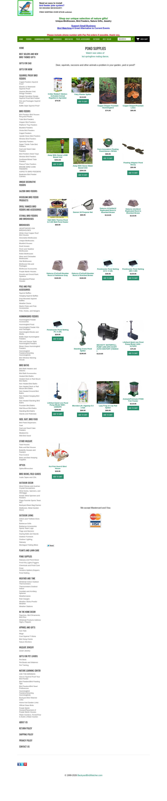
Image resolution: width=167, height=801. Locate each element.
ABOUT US (23, 722)
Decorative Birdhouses (28, 238)
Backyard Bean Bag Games (30, 505)
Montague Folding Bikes (28, 545)
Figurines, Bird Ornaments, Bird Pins (29, 616)
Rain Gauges (24, 599)
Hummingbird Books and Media (29, 333)
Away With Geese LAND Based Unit (58, 156)
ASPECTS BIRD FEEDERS (30, 172)
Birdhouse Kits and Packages (26, 265)
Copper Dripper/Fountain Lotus (133, 107)
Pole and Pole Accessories (25, 288)
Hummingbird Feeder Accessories (27, 321)
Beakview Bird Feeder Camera (27, 175)
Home (21, 39)
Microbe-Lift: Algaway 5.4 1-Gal (82, 407)
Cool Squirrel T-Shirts (27, 636)
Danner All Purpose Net (83, 212)
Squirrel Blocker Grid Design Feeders (27, 92)
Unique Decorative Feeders (27, 183)
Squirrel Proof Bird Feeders (28, 77)
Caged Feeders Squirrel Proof (28, 83)
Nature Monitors (25, 642)
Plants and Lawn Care (29, 550)
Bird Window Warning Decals (27, 359)
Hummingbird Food (26, 324)
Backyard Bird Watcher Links (28, 699)
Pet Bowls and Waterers (28, 662)
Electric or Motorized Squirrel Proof (27, 88)
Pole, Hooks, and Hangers (29, 311)
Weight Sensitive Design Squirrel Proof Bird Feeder (29, 97)
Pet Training (24, 665)
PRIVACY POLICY (25, 740)
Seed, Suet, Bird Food (28, 419)
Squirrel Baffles (25, 293)
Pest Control (24, 455)
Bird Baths (69, 39)
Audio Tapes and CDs (27, 477)
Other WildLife (25, 441)
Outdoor (96, 39)
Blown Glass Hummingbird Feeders (29, 347)
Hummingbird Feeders (42, 39)
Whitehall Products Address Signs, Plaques (30, 621)
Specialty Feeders (26, 142)
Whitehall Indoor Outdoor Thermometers (29, 583)
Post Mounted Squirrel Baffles (28, 300)
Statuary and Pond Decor (29, 560)
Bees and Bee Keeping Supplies (28, 459)
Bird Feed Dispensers (27, 423)
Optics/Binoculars (26, 468)
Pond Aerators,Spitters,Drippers (29, 569)
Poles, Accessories (83, 39)
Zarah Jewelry (24, 651)
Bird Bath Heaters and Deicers (28, 370)
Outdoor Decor (26, 482)
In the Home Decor (27, 611)
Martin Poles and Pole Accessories (27, 307)
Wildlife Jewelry (26, 647)
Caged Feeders (25, 133)
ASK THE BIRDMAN (27, 674)
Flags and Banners (26, 531)
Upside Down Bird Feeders (29, 136)
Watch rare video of (95, 53)
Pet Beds (22, 660)
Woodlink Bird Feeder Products (29, 199)
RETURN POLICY (25, 728)
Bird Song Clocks (26, 639)
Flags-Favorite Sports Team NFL (30, 501)
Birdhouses (57, 39)
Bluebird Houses (25, 243)
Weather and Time (27, 578)
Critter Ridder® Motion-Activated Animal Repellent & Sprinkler (57, 96)
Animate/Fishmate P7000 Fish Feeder (133, 400)
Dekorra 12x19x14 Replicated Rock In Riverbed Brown (133, 211)
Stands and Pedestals (27, 414)
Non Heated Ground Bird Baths (29, 392)
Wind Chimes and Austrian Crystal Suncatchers (29, 487)
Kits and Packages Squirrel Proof (29, 102)
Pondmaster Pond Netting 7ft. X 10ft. (58, 331)
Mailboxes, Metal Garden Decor (29, 509)
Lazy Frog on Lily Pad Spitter (108, 407)
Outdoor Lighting (25, 539)
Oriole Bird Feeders (27, 130)
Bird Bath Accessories (27, 373)
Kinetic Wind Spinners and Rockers (29, 497)
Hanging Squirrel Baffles (28, 296)
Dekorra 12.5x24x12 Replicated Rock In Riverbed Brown (108, 210)
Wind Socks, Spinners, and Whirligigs (29, 492)
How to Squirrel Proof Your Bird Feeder (29, 678)
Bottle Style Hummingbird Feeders (29, 338)
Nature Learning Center (30, 670)
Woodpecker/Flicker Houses (27, 280)
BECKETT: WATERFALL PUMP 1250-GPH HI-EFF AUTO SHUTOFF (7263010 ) (107, 348)
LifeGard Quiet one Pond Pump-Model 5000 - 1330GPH (57, 405)
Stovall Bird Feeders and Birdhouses (28, 217)
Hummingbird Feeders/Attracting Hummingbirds (26, 353)
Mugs (21, 634)
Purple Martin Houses (27, 272)
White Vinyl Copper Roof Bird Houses (29, 234)
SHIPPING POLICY (26, 734)
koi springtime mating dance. (95, 56)
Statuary (22, 542)
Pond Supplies (25, 556)
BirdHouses (24, 225)
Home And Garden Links (28, 703)
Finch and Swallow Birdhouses (26, 250)
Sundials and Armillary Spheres (28, 592)
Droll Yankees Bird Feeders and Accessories (30, 208)
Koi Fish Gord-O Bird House (57, 467)
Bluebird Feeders (26, 128)
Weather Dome (25, 303)
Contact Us (24, 746)
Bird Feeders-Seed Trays (29, 154)
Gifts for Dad (25, 63)
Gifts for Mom (25, 69)
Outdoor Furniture (26, 537)
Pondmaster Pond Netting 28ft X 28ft (133, 270)
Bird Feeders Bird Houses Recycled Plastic (29, 116)
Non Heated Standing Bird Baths (29, 402)
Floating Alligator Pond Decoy (133, 164)
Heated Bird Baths (26, 376)
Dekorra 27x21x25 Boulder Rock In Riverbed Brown (83, 274)
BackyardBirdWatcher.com (90, 775)
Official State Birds (26, 705)
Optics (22, 465)
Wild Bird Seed (25, 436)
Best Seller (107, 39)
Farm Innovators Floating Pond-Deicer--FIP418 (108, 150)
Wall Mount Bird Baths (28, 408)
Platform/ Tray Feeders (28, 125)
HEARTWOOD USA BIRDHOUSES (27, 229)
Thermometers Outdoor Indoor (28, 588)
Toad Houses (24, 445)
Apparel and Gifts (27, 627)
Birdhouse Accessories (28, 269)
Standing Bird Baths (27, 411)
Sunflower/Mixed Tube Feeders (28, 160)
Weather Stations (26, 606)
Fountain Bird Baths (27, 405)
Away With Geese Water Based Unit (83, 167)
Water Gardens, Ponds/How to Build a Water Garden (30, 716)
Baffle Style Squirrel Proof (29, 106)
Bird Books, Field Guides (30, 474)
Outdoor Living (26, 515)
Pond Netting (24, 573)
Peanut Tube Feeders (27, 164)
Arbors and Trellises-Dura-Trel (29, 520)
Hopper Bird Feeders (27, 122)
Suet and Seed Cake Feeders (27, 150)
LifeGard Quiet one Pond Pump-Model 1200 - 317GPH (133, 344)
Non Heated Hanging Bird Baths (29, 397)
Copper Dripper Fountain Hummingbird (108, 107)
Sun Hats (22, 631)
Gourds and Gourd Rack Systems (28, 275)
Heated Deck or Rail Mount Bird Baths (29, 380)
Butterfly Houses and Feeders (27, 451)
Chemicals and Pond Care (29, 565)
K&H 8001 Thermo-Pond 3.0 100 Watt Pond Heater (57, 221)
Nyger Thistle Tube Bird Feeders (28, 145)
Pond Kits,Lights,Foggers (29, 563)
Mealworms (23, 433)
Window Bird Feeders (27, 139)
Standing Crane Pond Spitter (83, 350)
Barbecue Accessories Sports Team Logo (28, 527)
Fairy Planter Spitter (83, 94)
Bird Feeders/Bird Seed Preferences (28, 687)
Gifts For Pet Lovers (28, 656)
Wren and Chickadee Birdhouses (27, 257)
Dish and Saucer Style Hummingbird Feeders (28, 342)
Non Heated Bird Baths (28, 384)
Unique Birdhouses (26, 241)
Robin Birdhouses (26, 254)
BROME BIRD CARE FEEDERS (27, 168)
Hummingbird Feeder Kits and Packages (29, 328)
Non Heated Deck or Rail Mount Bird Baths (29, 387)
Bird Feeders (24, 111)
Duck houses (24, 246)
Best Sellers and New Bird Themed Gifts (28, 55)
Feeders (28, 39)
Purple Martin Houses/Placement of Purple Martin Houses (27, 710)
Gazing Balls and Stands (29, 534)
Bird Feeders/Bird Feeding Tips (29, 682)
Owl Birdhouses (25, 261)
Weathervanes (25, 596)
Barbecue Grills (25, 524)
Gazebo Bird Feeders (28, 191)
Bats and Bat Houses (27, 447)
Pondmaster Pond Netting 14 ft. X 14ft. (108, 270)
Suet (21, 425)
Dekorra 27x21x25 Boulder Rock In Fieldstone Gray (58, 274)
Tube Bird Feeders (26, 119)
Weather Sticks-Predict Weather (28, 603)
